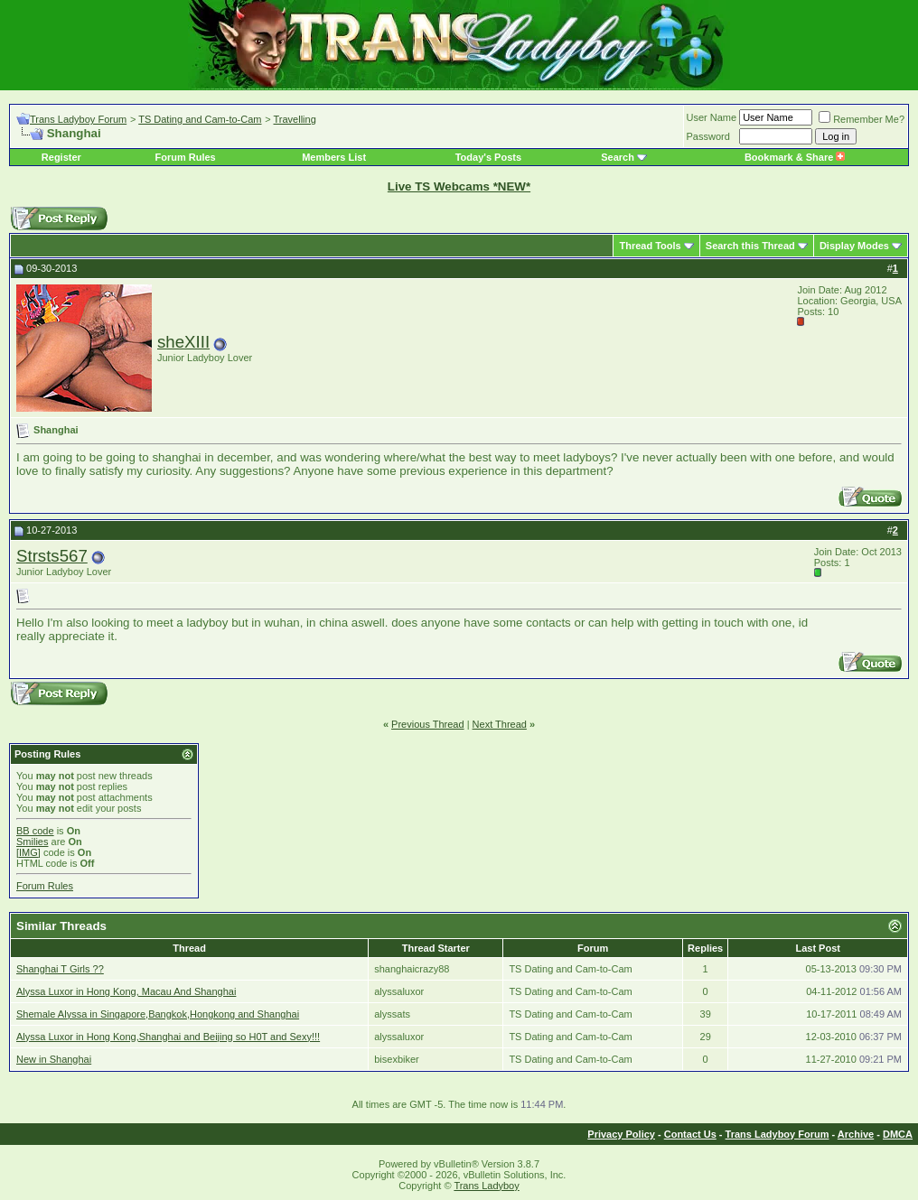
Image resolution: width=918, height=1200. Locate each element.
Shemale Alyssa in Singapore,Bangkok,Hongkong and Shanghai (157, 1014)
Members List (334, 157)
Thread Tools (649, 245)
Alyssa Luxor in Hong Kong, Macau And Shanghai (126, 991)
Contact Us (690, 1134)
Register (61, 157)
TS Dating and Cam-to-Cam (199, 119)
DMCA (898, 1134)
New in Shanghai (53, 1059)
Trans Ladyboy (486, 1185)
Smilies (32, 841)
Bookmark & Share (795, 157)
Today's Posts (488, 157)
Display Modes (854, 245)
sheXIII (183, 341)
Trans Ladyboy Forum (78, 119)
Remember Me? (861, 119)
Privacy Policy (621, 1134)
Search (617, 157)
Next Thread (500, 724)
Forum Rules (185, 157)
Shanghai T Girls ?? (60, 968)
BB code (35, 830)
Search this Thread (750, 245)
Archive (856, 1134)
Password (708, 136)
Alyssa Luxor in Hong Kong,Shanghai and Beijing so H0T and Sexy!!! (168, 1036)
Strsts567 (52, 555)
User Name (712, 117)
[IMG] (28, 852)
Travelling (295, 119)
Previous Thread (427, 724)
